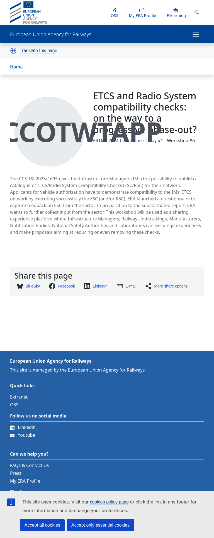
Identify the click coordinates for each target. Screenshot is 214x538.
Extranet (19, 397)
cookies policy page (109, 502)
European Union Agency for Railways (50, 34)
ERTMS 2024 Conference (118, 140)
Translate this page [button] (38, 50)
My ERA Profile (25, 481)
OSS (14, 405)
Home (16, 67)
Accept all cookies (42, 525)
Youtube (22, 435)
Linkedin (23, 427)
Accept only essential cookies (100, 525)
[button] (13, 50)
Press (15, 473)
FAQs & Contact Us (29, 465)
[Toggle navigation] (196, 34)
